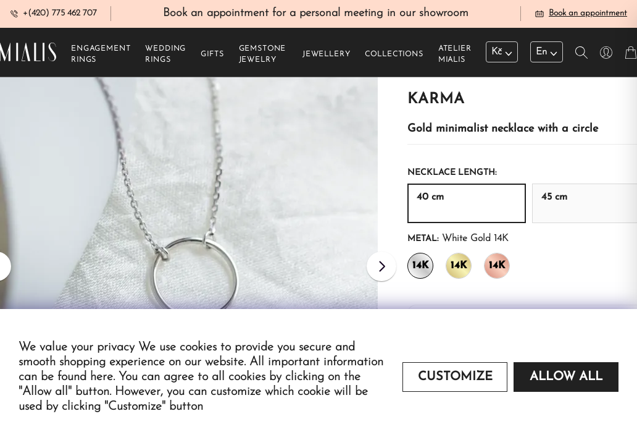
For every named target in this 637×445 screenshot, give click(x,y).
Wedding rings (165, 56)
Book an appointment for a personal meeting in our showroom (315, 14)
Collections (394, 56)
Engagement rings (100, 56)
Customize (455, 377)
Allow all (566, 377)
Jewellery (326, 56)
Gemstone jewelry (262, 56)
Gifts (212, 56)
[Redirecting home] (28, 54)
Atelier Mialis (455, 56)
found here (85, 377)
